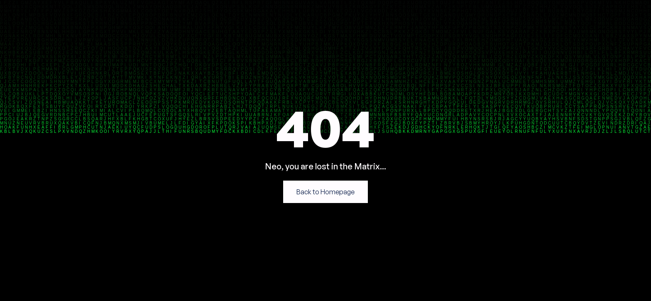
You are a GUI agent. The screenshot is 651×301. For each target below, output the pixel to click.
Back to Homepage (325, 192)
